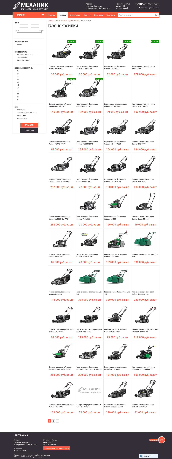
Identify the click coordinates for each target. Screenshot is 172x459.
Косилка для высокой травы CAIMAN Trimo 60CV (115, 368)
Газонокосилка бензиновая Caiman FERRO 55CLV (59, 142)
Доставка (98, 15)
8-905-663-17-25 (147, 4)
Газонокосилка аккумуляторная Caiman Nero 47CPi (61, 330)
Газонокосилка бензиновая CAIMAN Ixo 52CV (59, 293)
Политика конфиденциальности (56, 448)
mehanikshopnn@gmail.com (24, 453)
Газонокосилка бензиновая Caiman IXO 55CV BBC (115, 142)
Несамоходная (22, 118)
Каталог (62, 15)
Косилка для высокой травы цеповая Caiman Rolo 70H (143, 368)
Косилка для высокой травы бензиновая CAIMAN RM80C (60, 368)
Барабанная (21, 110)
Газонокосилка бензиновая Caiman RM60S (115, 218)
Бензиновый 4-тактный (25, 55)
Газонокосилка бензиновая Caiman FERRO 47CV (87, 67)
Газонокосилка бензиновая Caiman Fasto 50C (87, 218)
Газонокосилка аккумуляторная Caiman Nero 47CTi (89, 330)
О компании (75, 15)
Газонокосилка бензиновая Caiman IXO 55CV (143, 142)
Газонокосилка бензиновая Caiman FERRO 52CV (115, 67)
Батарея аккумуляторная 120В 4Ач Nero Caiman (88, 405)
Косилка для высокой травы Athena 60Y (143, 67)
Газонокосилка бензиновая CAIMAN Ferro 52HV (87, 105)
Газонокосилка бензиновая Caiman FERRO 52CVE (87, 142)
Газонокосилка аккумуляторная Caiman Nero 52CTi (61, 405)
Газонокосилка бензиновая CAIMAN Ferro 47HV (143, 405)
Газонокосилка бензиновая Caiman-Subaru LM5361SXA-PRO (89, 368)
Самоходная (21, 115)
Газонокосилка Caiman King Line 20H (89, 293)
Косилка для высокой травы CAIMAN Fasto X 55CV (60, 105)
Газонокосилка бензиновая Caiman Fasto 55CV (143, 180)
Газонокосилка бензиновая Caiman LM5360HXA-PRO (59, 218)
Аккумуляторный (23, 60)
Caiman (19, 44)
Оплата (87, 15)
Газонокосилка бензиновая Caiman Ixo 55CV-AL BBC (115, 405)
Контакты (110, 15)
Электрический (22, 57)
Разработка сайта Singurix (149, 455)
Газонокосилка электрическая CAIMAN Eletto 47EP (61, 67)
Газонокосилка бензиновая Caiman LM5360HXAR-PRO (59, 180)
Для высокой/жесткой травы (27, 112)
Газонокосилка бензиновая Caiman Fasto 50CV (59, 255)
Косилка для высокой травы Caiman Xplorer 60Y (115, 255)
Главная (51, 15)
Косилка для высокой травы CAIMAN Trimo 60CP (115, 330)
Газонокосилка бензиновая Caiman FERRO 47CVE (115, 180)
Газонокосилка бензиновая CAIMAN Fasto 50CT (87, 180)
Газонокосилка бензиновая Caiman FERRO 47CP (87, 255)
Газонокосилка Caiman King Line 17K (145, 255)
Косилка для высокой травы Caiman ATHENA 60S (143, 105)
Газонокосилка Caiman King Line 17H (117, 293)
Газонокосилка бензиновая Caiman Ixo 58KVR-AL (143, 293)
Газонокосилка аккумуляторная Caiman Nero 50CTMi (145, 330)
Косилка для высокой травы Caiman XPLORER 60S (115, 105)
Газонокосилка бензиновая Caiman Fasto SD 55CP (143, 218)
